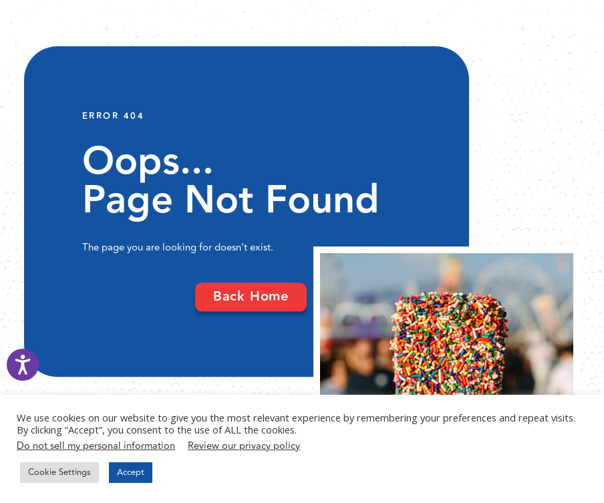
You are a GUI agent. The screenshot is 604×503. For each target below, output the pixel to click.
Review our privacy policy (244, 446)
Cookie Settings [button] (59, 472)
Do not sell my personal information (96, 446)
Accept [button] (130, 472)
